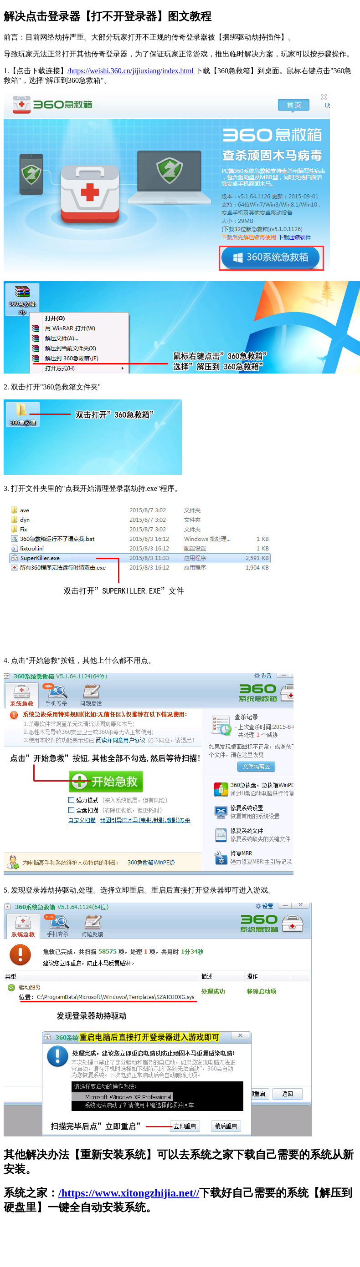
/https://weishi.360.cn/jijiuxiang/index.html (130, 71)
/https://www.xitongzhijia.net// (128, 1193)
